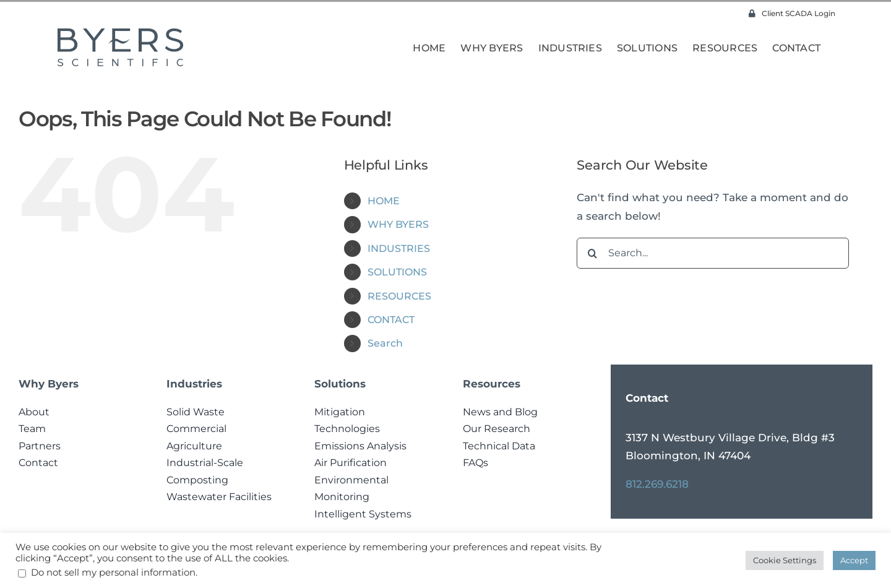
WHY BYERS (398, 224)
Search (385, 343)
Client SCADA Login (792, 13)
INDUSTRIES (399, 248)
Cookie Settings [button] (784, 560)
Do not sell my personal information (113, 572)
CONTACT (391, 320)
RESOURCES (399, 296)
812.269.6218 (657, 484)
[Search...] (713, 253)
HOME (384, 201)
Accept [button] (854, 560)
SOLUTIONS (397, 272)
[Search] (592, 253)
